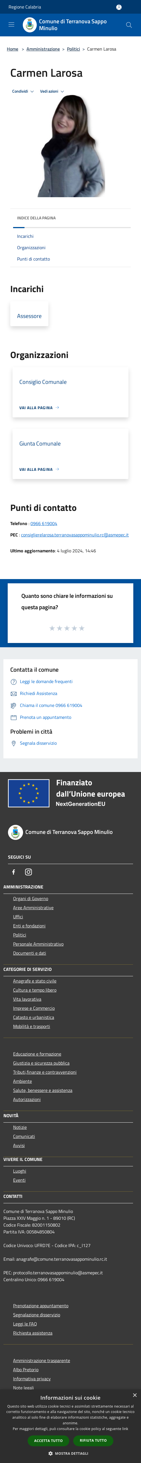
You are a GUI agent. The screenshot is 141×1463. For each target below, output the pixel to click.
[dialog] (70, 1426)
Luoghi (19, 1171)
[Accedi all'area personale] (118, 7)
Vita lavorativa (27, 999)
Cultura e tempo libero (34, 990)
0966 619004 (43, 523)
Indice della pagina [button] (36, 218)
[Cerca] (129, 25)
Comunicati (24, 1136)
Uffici (18, 916)
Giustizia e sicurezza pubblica (41, 1063)
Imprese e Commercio (34, 1008)
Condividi (24, 91)
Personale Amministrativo (38, 943)
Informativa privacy (32, 1378)
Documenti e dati (29, 953)
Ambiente (22, 1081)
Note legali (23, 1387)
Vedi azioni (53, 91)
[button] (71, 1453)
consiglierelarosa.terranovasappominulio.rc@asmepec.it (75, 534)
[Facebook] (13, 872)
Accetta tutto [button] (48, 1440)
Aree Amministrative (33, 907)
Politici (73, 48)
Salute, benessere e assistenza (42, 1090)
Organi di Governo (30, 898)
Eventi (19, 1180)
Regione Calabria (25, 6)
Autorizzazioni (27, 1099)
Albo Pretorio (25, 1369)
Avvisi (19, 1145)
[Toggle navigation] (11, 24)
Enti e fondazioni (29, 925)
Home (12, 48)
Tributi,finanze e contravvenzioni (45, 1072)
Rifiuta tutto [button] (93, 1440)
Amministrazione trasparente (41, 1360)
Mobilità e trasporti (31, 1026)
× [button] (134, 1395)
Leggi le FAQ (25, 1323)
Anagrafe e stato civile (34, 980)
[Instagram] (28, 872)
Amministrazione (43, 48)
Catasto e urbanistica (33, 1017)
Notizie (20, 1127)
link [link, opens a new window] (125, 1428)
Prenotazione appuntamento (40, 1305)
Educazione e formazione (37, 1053)
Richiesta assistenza (32, 1332)
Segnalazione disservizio (36, 1314)
